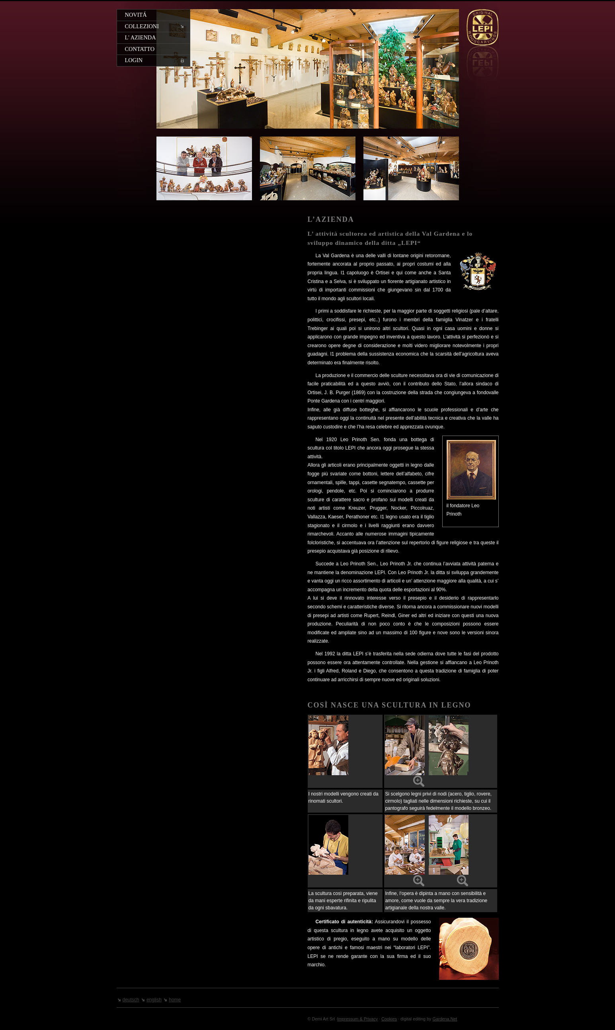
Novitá (136, 15)
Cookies (389, 1018)
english (154, 1000)
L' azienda (140, 37)
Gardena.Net (445, 1018)
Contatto (140, 49)
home (175, 1000)
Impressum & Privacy (357, 1018)
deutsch (131, 1000)
